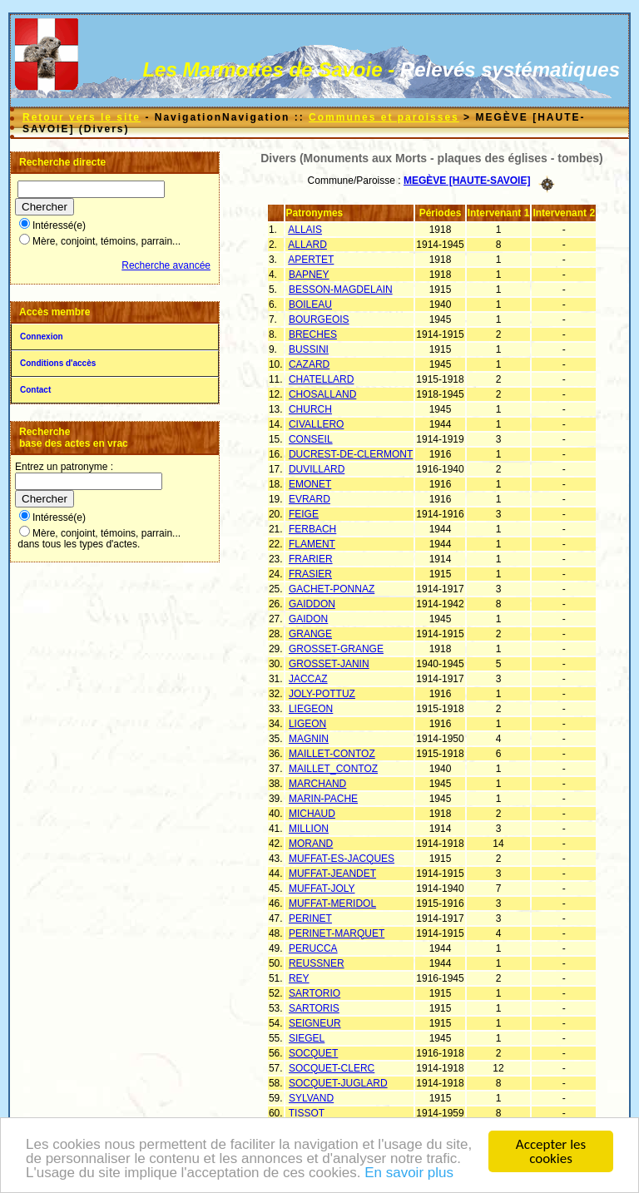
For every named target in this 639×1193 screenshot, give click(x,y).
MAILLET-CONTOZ (332, 754)
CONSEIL (311, 439)
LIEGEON (311, 709)
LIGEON (307, 724)
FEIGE (304, 514)
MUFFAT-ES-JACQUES (341, 858)
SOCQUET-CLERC (331, 1068)
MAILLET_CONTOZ (333, 769)
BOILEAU (310, 304)
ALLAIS (305, 229)
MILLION (309, 828)
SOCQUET (313, 1053)
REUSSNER (316, 963)
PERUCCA (313, 948)
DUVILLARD (316, 469)
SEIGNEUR (315, 1023)
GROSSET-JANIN (329, 664)
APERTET (311, 259)
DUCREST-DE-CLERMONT (351, 454)
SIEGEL (306, 1038)
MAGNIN (309, 739)
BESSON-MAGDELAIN (341, 289)
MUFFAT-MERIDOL (332, 903)
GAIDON (308, 619)
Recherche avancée (166, 265)
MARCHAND (317, 784)
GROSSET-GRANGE (336, 649)
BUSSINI (309, 349)
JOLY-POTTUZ (322, 694)
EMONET (310, 484)
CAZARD (309, 364)
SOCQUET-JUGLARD (338, 1083)
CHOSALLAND (322, 394)
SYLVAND (311, 1098)
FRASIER (310, 574)
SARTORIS (314, 1008)
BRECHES (313, 334)
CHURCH (310, 409)
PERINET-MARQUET (336, 933)
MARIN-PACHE (323, 798)
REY (299, 978)
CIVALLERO (316, 424)
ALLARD (307, 244)
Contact (35, 389)
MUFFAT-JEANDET (332, 873)
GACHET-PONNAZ (331, 589)
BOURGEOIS (319, 319)
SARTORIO (314, 993)
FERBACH (312, 529)
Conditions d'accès (58, 363)
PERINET (310, 918)
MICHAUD (312, 813)
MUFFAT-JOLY (322, 888)
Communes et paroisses (384, 117)
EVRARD (309, 499)
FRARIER (311, 559)
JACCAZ (308, 679)
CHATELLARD (321, 379)
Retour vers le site (81, 117)
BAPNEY (309, 274)
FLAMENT (312, 544)
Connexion (41, 336)
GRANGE (310, 634)
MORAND (311, 843)
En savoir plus (408, 1174)
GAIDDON (312, 604)
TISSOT (306, 1113)
